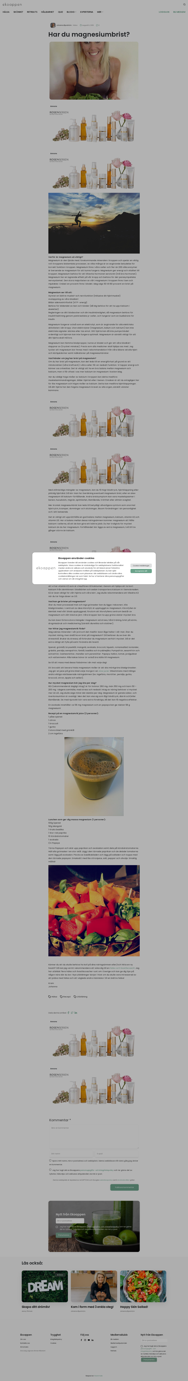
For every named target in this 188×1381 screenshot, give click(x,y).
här (85, 579)
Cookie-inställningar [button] (141, 565)
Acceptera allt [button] (141, 571)
